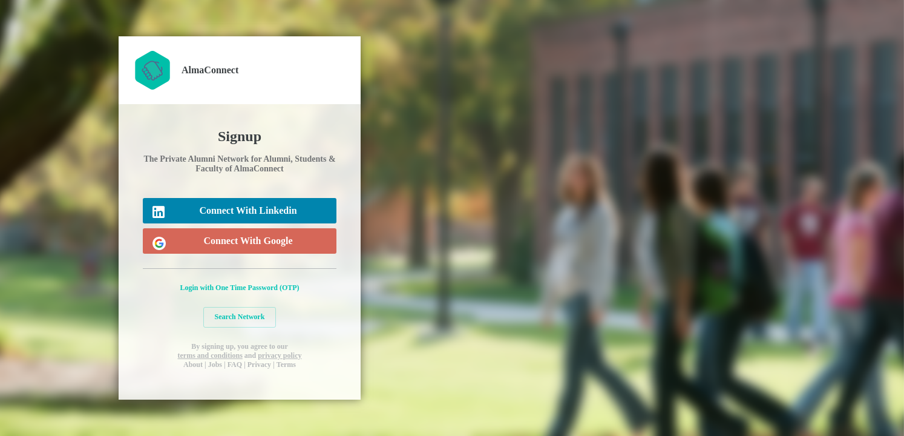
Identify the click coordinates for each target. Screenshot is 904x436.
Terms (286, 364)
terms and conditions (209, 355)
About (193, 364)
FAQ (235, 364)
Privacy (259, 364)
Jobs (215, 364)
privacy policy (279, 355)
